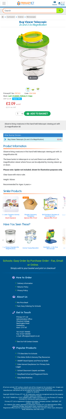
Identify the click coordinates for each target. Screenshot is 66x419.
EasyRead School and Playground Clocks (32, 374)
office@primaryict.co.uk (31, 336)
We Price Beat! (22, 303)
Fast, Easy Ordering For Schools (29, 306)
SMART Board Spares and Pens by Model (32, 361)
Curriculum (11, 17)
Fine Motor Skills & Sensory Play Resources (33, 357)
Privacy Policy (22, 290)
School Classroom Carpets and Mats (31, 370)
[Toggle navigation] (4, 3)
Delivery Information (25, 283)
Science (20, 17)
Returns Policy (22, 287)
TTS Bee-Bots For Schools (27, 354)
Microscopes (31, 17)
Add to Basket (37, 113)
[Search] (59, 10)
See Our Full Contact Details (27, 341)
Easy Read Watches (24, 378)
